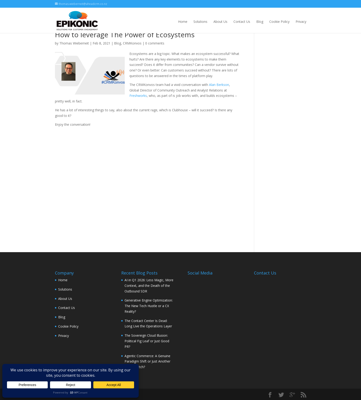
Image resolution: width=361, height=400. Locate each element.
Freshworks (138, 95)
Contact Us (241, 21)
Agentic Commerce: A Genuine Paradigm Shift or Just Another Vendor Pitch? (147, 361)
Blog (259, 21)
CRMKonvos (132, 43)
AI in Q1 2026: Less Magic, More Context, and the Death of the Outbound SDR (149, 285)
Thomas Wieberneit (74, 43)
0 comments (154, 43)
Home (182, 21)
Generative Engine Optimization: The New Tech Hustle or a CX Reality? (149, 306)
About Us (220, 21)
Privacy (301, 21)
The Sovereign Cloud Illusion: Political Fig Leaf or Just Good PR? (147, 341)
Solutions (200, 21)
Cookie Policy (279, 21)
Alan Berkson (219, 84)
